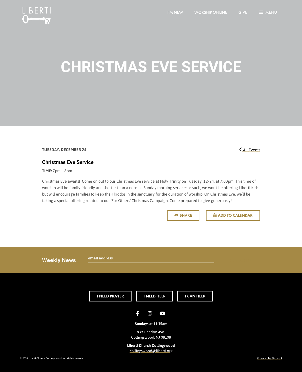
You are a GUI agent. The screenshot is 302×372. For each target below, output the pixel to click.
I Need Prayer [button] (110, 296)
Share (186, 215)
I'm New (175, 12)
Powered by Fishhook (269, 358)
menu (268, 12)
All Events (249, 149)
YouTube (163, 313)
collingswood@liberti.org (151, 350)
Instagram (151, 313)
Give (242, 12)
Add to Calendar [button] (233, 215)
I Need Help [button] (154, 296)
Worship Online (210, 12)
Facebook (139, 313)
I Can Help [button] (195, 296)
